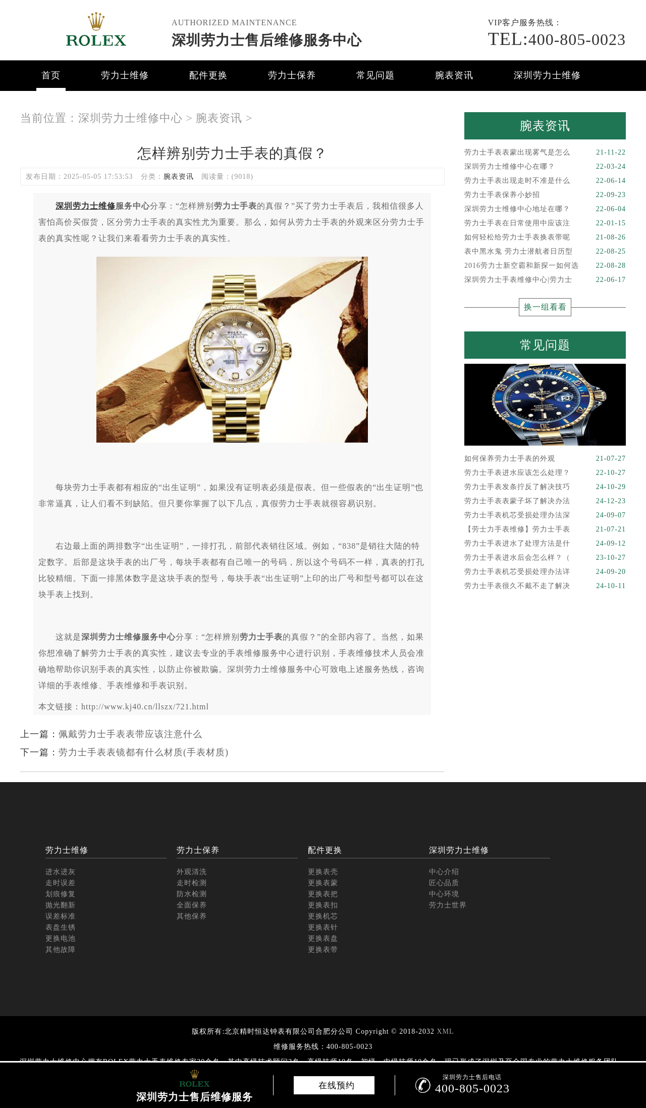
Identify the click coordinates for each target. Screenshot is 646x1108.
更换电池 (60, 938)
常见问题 (375, 75)
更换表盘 (323, 938)
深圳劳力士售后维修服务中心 (267, 40)
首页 (51, 75)
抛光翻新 (60, 905)
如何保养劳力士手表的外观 (545, 459)
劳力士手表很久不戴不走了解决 (545, 586)
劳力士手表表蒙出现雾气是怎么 (545, 153)
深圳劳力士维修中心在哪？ (545, 167)
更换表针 (323, 927)
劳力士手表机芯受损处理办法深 (545, 515)
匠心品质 (444, 883)
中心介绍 (444, 872)
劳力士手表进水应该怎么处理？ (545, 473)
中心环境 (444, 894)
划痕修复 (60, 894)
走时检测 (192, 883)
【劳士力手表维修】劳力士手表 (545, 529)
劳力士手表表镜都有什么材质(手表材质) (144, 752)
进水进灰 (60, 872)
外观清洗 (192, 872)
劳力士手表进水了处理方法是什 (545, 544)
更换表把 (323, 894)
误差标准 (60, 916)
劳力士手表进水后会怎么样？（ (545, 558)
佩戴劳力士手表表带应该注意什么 (130, 734)
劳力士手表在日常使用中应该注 (545, 223)
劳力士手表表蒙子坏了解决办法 (545, 501)
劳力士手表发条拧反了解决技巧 (545, 487)
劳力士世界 (448, 905)
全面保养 (192, 905)
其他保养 (192, 916)
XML (445, 1031)
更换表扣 (323, 905)
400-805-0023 (557, 39)
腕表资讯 (454, 75)
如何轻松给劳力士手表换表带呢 (545, 237)
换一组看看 (545, 307)
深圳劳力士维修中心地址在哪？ (545, 209)
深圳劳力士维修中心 (130, 118)
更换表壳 (323, 872)
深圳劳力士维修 (547, 75)
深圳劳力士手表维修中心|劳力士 (545, 280)
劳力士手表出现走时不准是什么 (545, 181)
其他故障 (60, 949)
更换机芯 (323, 916)
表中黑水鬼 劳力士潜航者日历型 (545, 252)
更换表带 (323, 949)
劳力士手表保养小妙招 (545, 195)
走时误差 (60, 883)
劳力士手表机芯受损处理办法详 (545, 572)
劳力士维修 (125, 75)
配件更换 (208, 75)
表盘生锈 (60, 927)
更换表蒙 (323, 883)
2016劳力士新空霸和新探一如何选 (545, 266)
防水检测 (192, 894)
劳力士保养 (292, 75)
